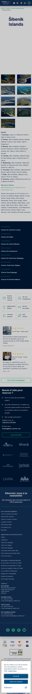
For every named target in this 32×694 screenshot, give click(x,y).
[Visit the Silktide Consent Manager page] (26, 687)
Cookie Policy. (12, 671)
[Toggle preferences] (8, 687)
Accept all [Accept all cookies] (16, 676)
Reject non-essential (16, 681)
